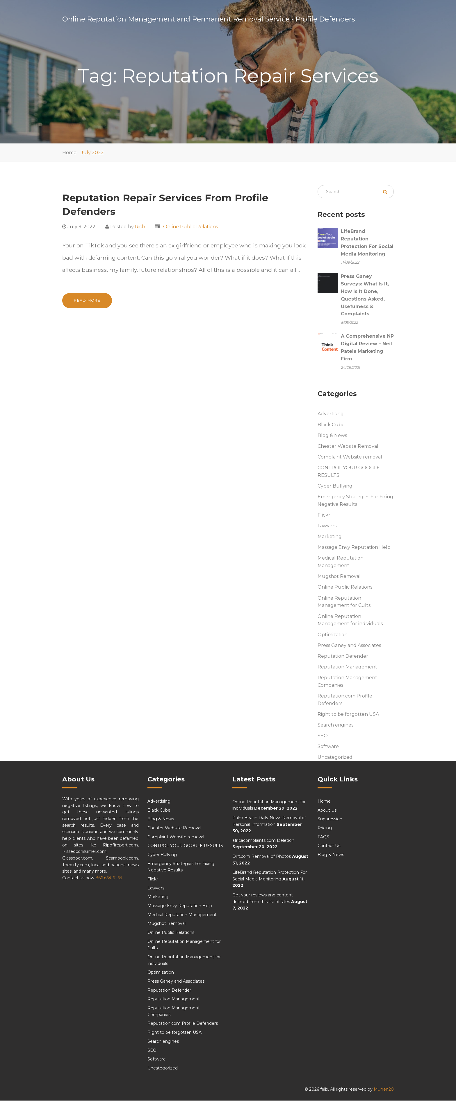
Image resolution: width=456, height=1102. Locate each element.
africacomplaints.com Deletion (263, 841)
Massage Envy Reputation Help (354, 548)
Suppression (330, 820)
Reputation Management (347, 668)
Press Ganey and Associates (349, 647)
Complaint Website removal (350, 458)
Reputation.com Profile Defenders (345, 701)
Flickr (324, 516)
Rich (140, 226)
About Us (327, 811)
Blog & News (332, 437)
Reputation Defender (343, 657)
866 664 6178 (108, 879)
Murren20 (384, 1090)
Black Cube (331, 426)
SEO (323, 737)
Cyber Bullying (335, 487)
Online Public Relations (190, 226)
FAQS (323, 838)
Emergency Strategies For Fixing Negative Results (355, 501)
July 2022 (92, 152)
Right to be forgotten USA (348, 715)
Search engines (335, 726)
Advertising (331, 415)
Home (69, 152)
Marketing (330, 538)
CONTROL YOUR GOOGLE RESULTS (349, 472)
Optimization (333, 636)
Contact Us (329, 847)
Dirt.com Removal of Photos (261, 857)
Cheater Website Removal (348, 447)
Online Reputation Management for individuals (350, 621)
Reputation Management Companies (347, 682)
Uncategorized (335, 758)
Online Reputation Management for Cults (344, 603)
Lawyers (327, 527)
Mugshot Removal (339, 577)
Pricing (325, 829)
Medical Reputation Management (341, 563)
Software (328, 748)
